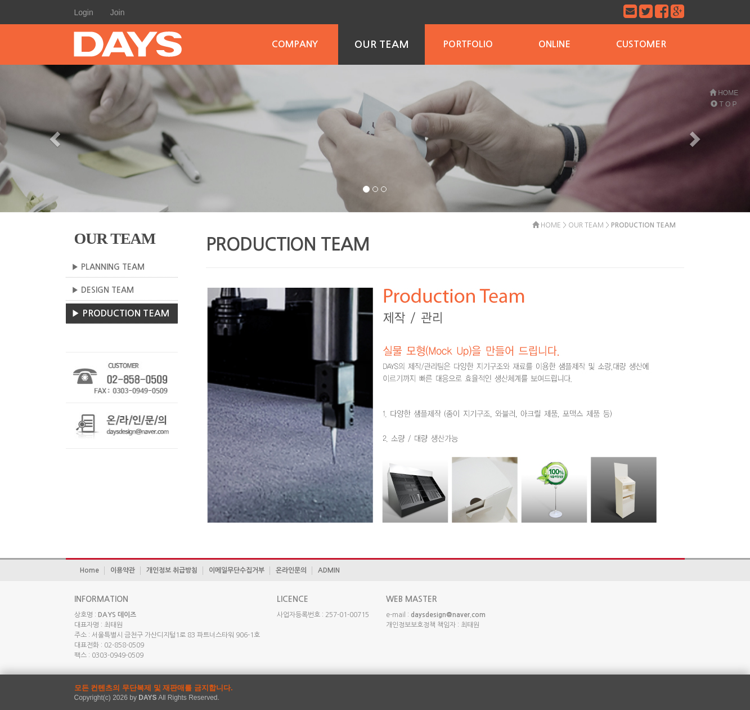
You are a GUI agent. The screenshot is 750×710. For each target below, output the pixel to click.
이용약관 (122, 570)
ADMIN (329, 570)
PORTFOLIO (468, 44)
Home (89, 570)
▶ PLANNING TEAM (108, 267)
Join (117, 12)
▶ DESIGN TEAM (102, 290)
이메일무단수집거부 (236, 570)
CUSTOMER (641, 44)
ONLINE (554, 44)
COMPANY (295, 44)
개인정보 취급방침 (171, 570)
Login (83, 12)
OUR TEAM (381, 44)
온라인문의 (291, 570)
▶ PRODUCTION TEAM (120, 313)
